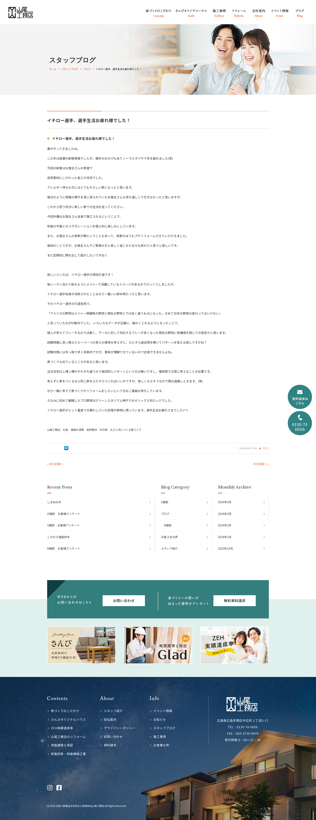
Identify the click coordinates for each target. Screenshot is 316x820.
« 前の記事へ (55, 464)
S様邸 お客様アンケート (63, 525)
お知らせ (159, 719)
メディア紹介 (169, 548)
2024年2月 (225, 525)
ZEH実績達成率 (62, 728)
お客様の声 (161, 745)
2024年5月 (225, 502)
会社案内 (110, 719)
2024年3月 (225, 514)
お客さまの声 (169, 537)
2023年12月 (225, 548)
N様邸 (168, 525)
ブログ (265, 448)
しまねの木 (54, 502)
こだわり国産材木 (58, 537)
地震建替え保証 (62, 745)
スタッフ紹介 (113, 711)
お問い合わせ (113, 736)
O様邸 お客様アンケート (63, 514)
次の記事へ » (261, 464)
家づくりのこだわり (65, 711)
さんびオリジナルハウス (68, 719)
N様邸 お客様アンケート (63, 548)
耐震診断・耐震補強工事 (68, 754)
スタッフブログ (164, 728)
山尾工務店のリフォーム (68, 736)
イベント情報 (163, 711)
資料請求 (110, 745)
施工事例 (159, 736)
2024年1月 (225, 537)
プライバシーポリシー (119, 728)
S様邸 (164, 502)
